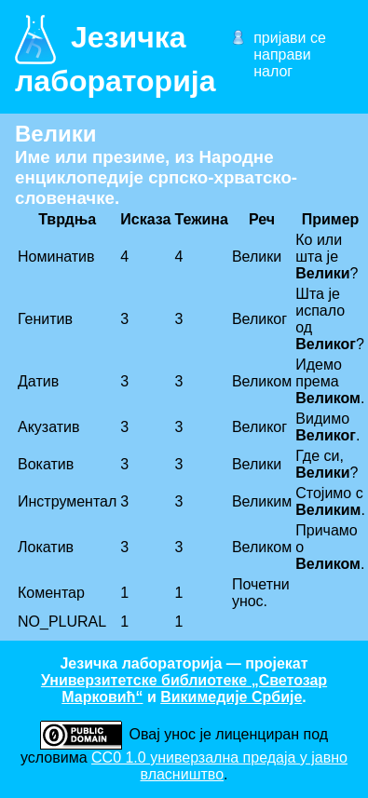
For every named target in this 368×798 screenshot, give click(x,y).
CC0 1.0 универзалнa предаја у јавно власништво (219, 766)
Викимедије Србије (231, 697)
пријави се (289, 38)
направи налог (282, 63)
